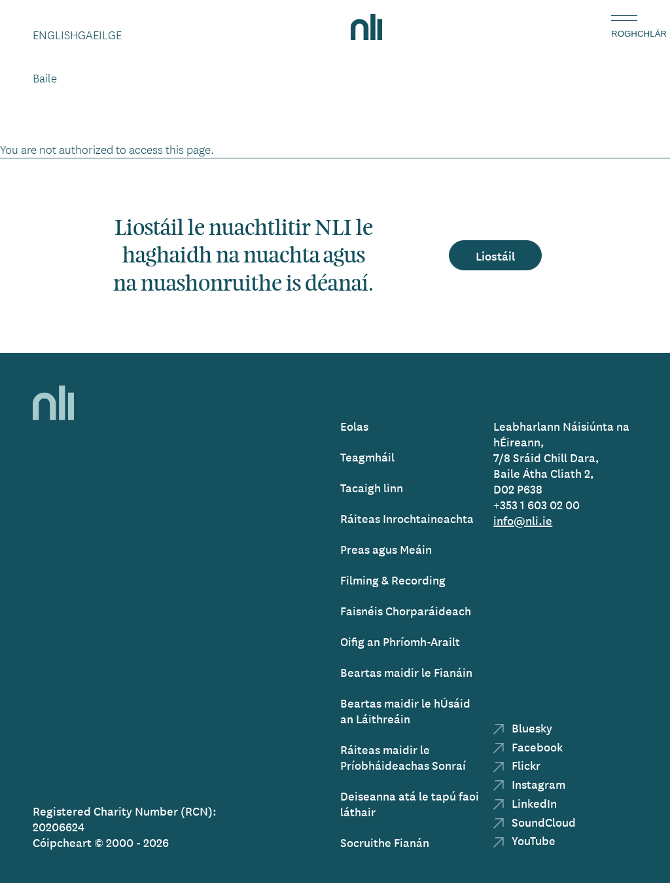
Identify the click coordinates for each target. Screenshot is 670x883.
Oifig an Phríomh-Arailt (400, 641)
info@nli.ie (522, 520)
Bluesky (522, 727)
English (55, 34)
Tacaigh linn (371, 487)
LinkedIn (525, 803)
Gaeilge (100, 34)
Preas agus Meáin (386, 549)
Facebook (528, 746)
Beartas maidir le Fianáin (406, 672)
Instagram (529, 784)
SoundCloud (534, 822)
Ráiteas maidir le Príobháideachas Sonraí (403, 757)
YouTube (524, 840)
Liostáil (495, 255)
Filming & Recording (393, 579)
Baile (45, 77)
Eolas (354, 426)
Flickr (516, 765)
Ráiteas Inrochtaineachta (407, 518)
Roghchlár (624, 34)
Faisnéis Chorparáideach (405, 610)
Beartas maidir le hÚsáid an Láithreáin (405, 710)
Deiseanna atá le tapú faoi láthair (409, 803)
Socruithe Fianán (384, 842)
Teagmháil (367, 456)
